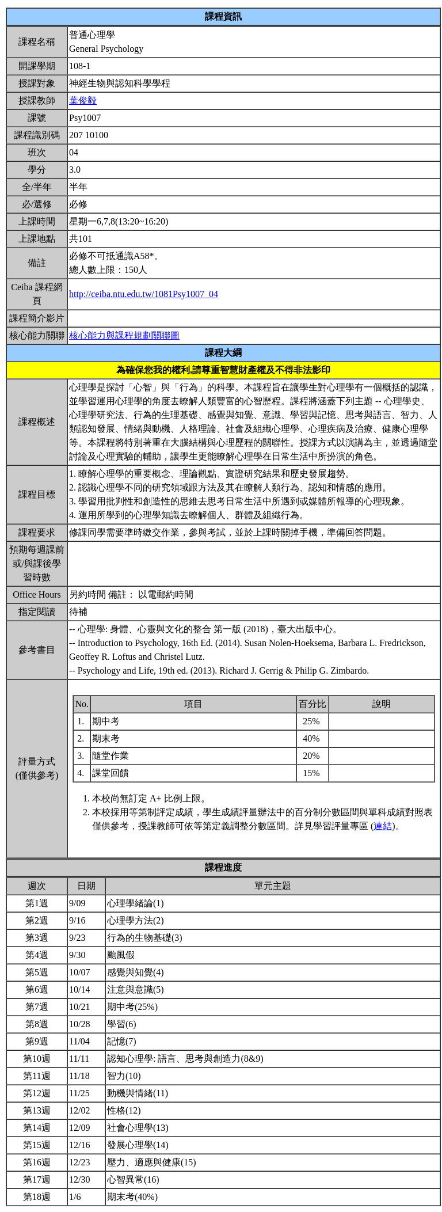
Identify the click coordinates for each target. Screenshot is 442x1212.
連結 (383, 826)
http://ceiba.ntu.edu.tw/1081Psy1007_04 (143, 294)
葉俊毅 (83, 100)
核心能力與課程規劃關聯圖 (124, 335)
